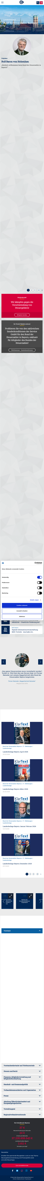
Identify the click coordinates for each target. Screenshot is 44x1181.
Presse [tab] (6, 1096)
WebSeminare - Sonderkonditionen (22, 350)
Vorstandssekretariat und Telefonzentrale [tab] (19, 1066)
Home (14, 1179)
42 (39, 290)
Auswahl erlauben (22, 611)
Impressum (28, 1179)
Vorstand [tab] (7, 931)
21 (37, 874)
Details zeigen (34, 600)
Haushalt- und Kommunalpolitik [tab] (16, 1084)
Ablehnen (22, 616)
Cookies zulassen (22, 605)
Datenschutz (20, 1179)
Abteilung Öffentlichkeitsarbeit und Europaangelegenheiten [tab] (17, 1102)
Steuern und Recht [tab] (10, 1071)
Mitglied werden (22, 315)
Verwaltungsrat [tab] (9, 1109)
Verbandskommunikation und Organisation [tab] (20, 1090)
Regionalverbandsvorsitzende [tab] (15, 1115)
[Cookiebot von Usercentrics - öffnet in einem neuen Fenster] (34, 563)
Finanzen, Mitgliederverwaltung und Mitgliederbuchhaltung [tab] (17, 1078)
